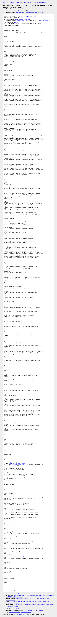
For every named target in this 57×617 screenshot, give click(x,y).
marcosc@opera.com (22, 20)
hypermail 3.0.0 (22, 614)
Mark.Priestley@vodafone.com (28, 16)
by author (41, 610)
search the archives (26, 612)
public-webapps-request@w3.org (17, 463)
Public (18, 2)
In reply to (36, 12)
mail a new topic (30, 608)
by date (25, 610)
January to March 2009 (40, 2)
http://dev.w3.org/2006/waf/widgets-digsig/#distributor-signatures (24, 556)
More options (30, 10)
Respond (24, 10)
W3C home (5, 2)
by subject (35, 610)
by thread (30, 610)
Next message (19, 12)
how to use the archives (14, 612)
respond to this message (19, 608)
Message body (17, 10)
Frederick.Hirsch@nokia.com (22, 19)
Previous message (28, 12)
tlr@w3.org (17, 22)
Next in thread (42, 12)
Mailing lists (12, 2)
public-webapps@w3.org (27, 2)
